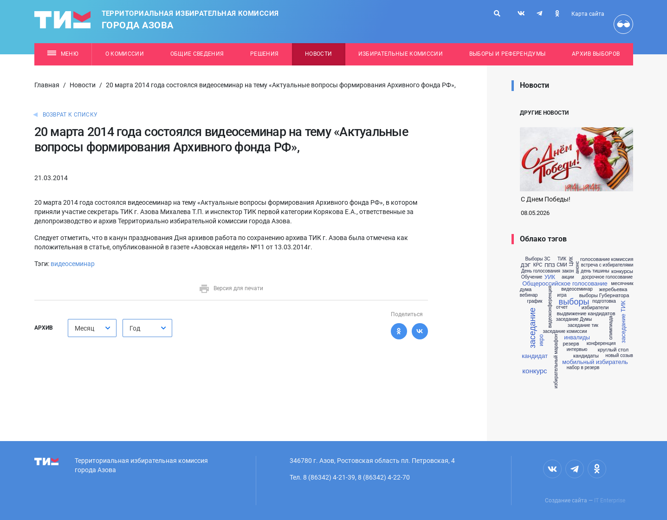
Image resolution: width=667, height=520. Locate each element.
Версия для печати (231, 288)
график (535, 301)
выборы (574, 302)
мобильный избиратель (595, 362)
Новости (318, 54)
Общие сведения (197, 54)
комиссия (622, 259)
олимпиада (610, 328)
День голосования (540, 271)
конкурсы (622, 271)
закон (568, 271)
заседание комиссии (565, 331)
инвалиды (577, 337)
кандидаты (586, 355)
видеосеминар (73, 263)
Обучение (532, 277)
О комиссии (124, 54)
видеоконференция (550, 307)
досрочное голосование (607, 277)
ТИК (561, 259)
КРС (538, 265)
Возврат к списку (70, 114)
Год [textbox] (135, 328)
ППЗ (549, 265)
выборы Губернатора (604, 295)
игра (561, 295)
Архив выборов (596, 54)
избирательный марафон (556, 361)
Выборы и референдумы (507, 54)
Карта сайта (587, 14)
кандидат (535, 356)
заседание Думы (574, 319)
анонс (577, 267)
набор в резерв (583, 367)
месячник (622, 283)
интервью (577, 349)
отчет (562, 307)
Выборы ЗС (537, 259)
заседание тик (583, 325)
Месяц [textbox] (84, 328)
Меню (62, 54)
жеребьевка (613, 289)
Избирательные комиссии (400, 54)
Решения (264, 54)
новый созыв (619, 355)
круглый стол (613, 349)
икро (541, 340)
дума (525, 289)
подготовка (604, 301)
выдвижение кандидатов (586, 313)
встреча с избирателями (607, 265)
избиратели (595, 307)
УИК (549, 277)
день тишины (595, 271)
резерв (571, 343)
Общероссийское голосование (565, 283)
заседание (532, 328)
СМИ (562, 265)
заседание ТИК (623, 322)
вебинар (529, 295)
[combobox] (92, 328)
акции (568, 277)
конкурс (534, 370)
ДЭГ (526, 265)
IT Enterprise (609, 500)
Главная (46, 85)
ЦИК (571, 261)
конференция (601, 343)
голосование (595, 259)
